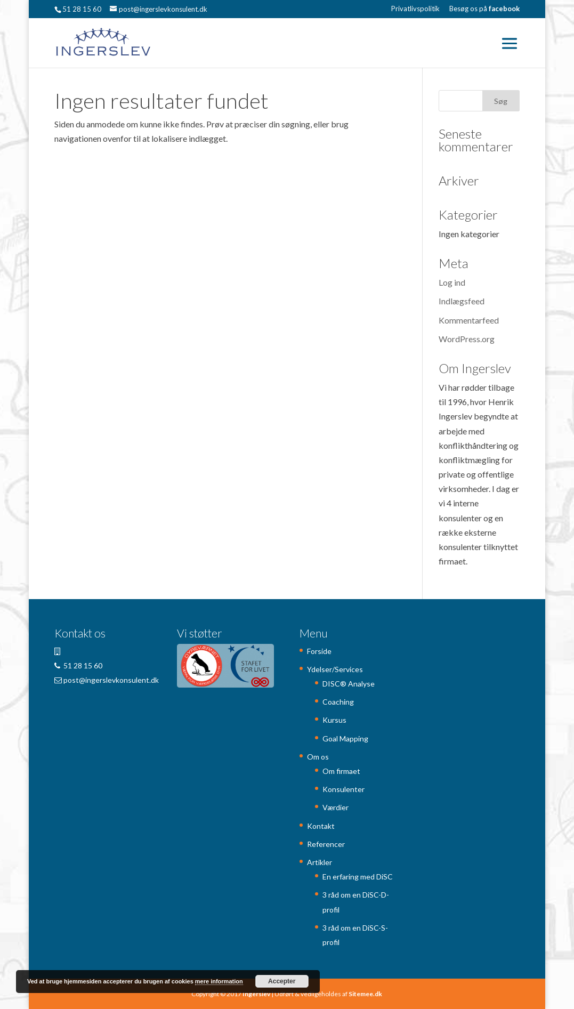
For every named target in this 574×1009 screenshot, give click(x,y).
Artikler (319, 862)
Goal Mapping (345, 738)
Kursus (334, 719)
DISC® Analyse (348, 683)
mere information (219, 981)
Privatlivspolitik (415, 9)
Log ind (452, 282)
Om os (318, 756)
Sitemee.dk (365, 994)
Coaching (338, 701)
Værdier (335, 807)
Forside (319, 651)
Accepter (281, 981)
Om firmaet (341, 771)
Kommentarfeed (469, 320)
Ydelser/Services (335, 669)
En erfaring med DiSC (357, 876)
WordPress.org (467, 339)
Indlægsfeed (461, 301)
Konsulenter (343, 789)
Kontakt (321, 825)
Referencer (326, 844)
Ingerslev (256, 994)
